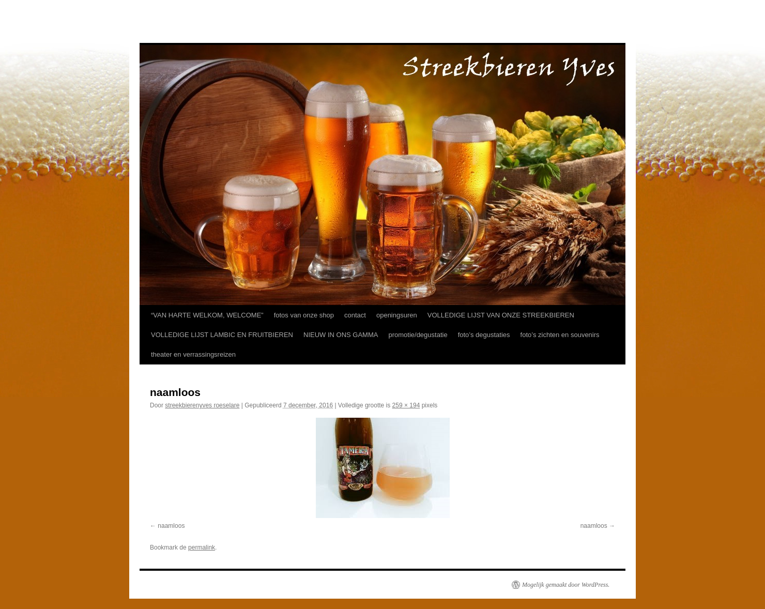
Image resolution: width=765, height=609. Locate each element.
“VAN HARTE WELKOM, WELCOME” (207, 315)
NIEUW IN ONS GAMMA (340, 335)
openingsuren (396, 315)
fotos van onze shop (304, 315)
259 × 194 (406, 405)
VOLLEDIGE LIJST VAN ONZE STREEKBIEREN (500, 315)
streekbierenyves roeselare (202, 405)
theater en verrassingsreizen (193, 354)
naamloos (171, 525)
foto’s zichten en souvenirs (560, 335)
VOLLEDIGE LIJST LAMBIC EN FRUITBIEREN (222, 335)
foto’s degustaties (484, 335)
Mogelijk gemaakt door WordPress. (565, 584)
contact (355, 315)
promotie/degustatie (417, 335)
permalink (201, 547)
